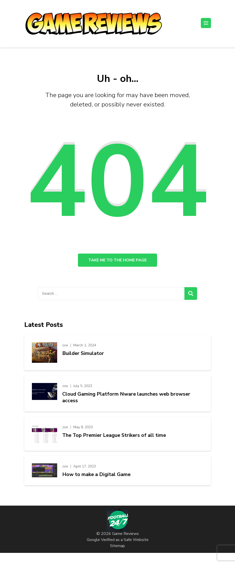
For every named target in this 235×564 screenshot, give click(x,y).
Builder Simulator (83, 353)
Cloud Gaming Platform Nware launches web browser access (126, 397)
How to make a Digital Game (96, 474)
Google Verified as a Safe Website (117, 540)
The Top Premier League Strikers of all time (114, 435)
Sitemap (117, 546)
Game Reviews (125, 533)
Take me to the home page (117, 260)
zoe (65, 345)
